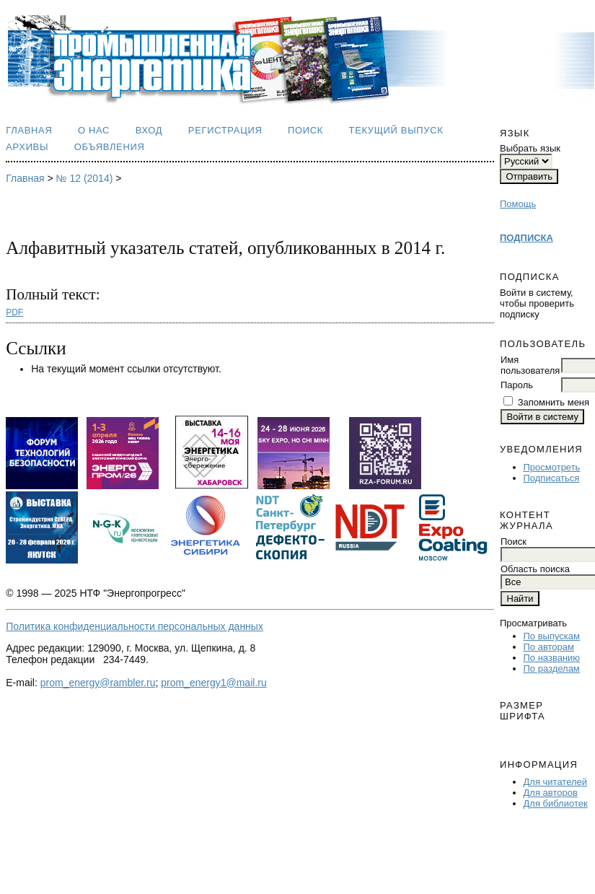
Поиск (305, 130)
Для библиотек (556, 803)
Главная (29, 130)
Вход (149, 130)
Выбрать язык (530, 148)
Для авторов (551, 792)
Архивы (27, 146)
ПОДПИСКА (526, 237)
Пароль (517, 385)
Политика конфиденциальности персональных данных (134, 626)
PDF (14, 312)
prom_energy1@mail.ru (214, 682)
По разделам (552, 668)
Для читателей (556, 781)
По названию (552, 657)
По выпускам (552, 636)
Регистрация (225, 130)
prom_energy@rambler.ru (98, 682)
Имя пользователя (530, 365)
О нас (94, 130)
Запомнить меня (553, 402)
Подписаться (552, 478)
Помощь (518, 203)
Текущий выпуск (396, 130)
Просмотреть (552, 467)
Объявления (109, 146)
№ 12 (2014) (84, 178)
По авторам (549, 646)
